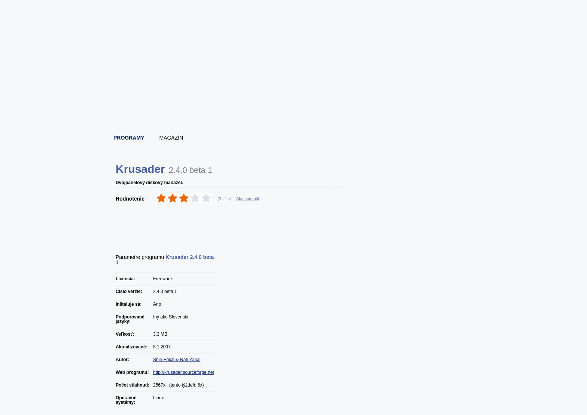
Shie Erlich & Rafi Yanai (176, 359)
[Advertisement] (293, 108)
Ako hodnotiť (247, 198)
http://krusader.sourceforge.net (183, 372)
